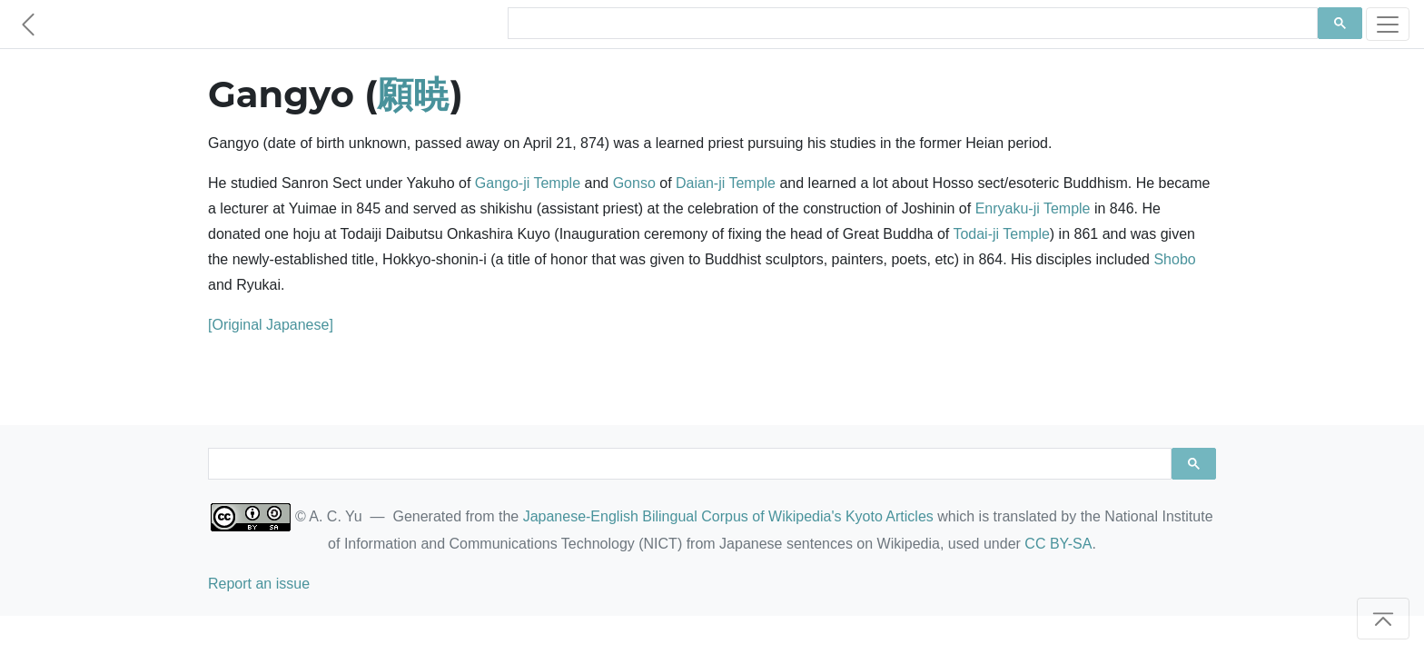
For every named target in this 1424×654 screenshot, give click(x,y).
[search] (911, 23)
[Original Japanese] (270, 324)
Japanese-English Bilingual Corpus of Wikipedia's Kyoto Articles (728, 516)
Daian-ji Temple (726, 183)
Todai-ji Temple (1001, 234)
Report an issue (259, 583)
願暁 (413, 94)
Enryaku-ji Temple (1033, 208)
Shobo (1174, 259)
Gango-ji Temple (527, 183)
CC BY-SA (1058, 543)
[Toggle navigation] (1387, 24)
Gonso (634, 183)
